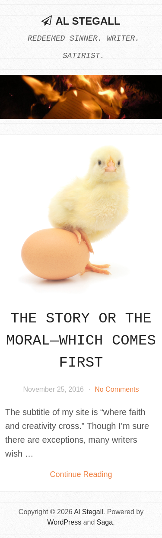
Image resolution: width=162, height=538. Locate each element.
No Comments (117, 389)
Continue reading (81, 474)
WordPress (64, 522)
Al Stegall (87, 21)
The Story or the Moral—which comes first (81, 340)
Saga (105, 522)
